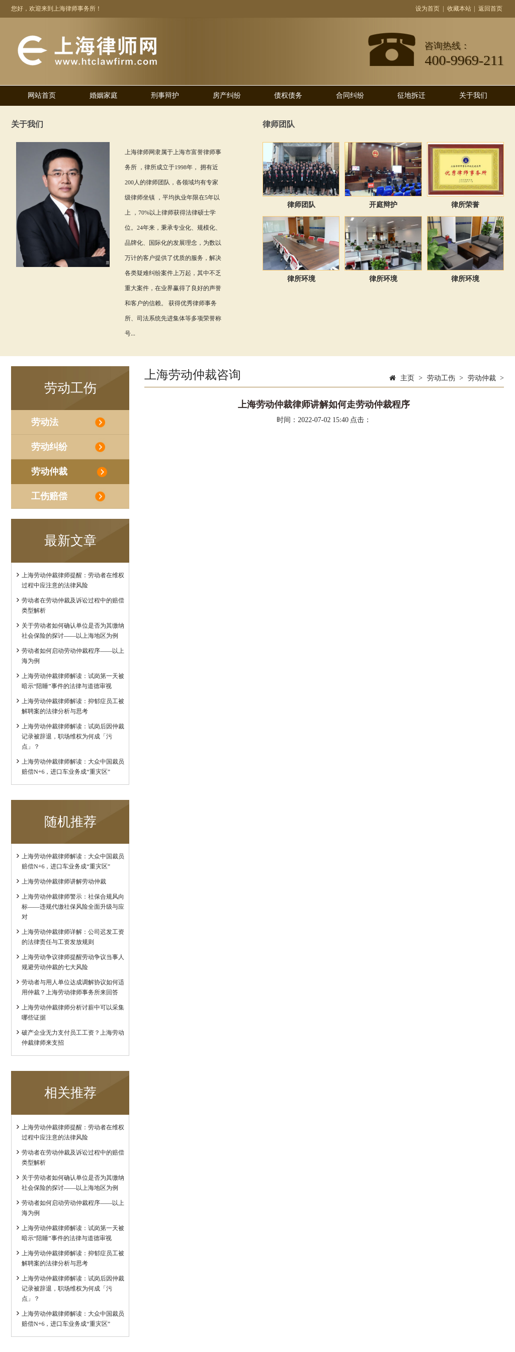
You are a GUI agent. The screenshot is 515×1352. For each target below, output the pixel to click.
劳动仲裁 (49, 471)
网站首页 (42, 95)
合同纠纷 (350, 95)
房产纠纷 (227, 95)
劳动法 (44, 422)
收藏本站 (459, 8)
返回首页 (490, 8)
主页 (407, 378)
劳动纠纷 (49, 447)
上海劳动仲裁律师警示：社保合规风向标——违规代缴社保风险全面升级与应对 (73, 906)
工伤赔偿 (49, 496)
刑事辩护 (165, 95)
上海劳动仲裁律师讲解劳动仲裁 (64, 881)
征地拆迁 (411, 95)
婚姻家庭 (104, 95)
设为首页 (427, 8)
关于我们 (473, 95)
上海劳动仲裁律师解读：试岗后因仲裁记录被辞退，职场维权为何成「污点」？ (73, 736)
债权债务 (288, 95)
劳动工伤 (441, 378)
